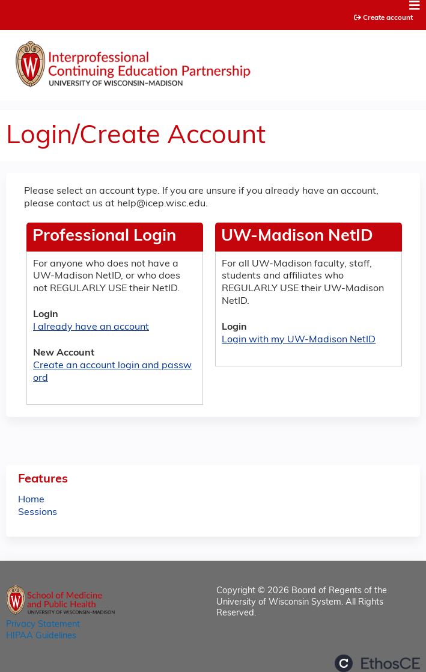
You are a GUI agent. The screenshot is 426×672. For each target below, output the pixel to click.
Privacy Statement (43, 624)
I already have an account (91, 327)
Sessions (37, 512)
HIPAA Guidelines (41, 636)
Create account (388, 18)
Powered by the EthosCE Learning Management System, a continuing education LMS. (377, 663)
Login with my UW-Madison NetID (299, 340)
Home (31, 500)
